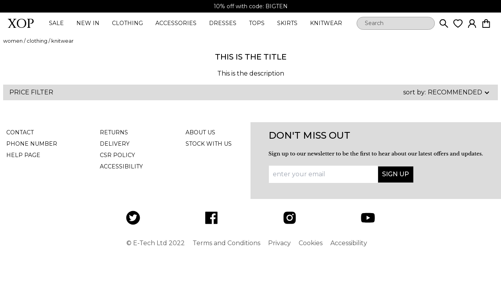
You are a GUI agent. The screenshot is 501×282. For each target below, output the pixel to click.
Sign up (395, 174)
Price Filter (31, 92)
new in (87, 23)
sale (56, 23)
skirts (287, 23)
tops (257, 23)
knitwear (326, 23)
